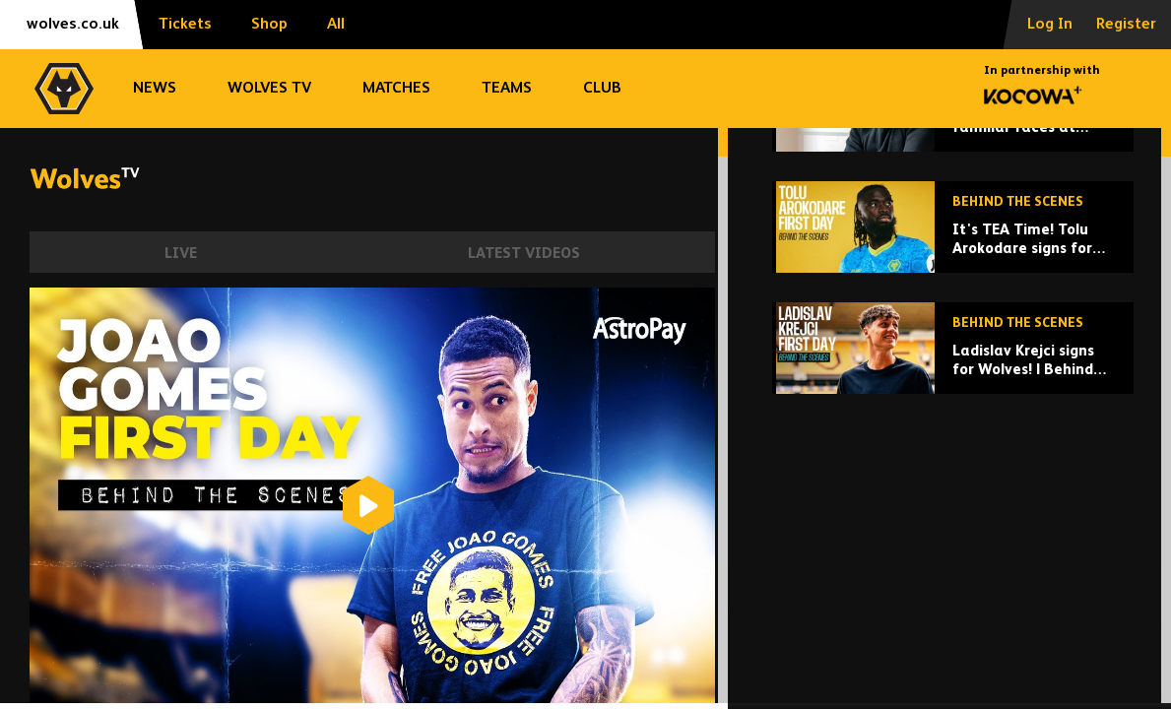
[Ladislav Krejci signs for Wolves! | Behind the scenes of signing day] (953, 502)
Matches (396, 89)
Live (180, 253)
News (154, 89)
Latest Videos (524, 253)
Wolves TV (269, 89)
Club (602, 89)
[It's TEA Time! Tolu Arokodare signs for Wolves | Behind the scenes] (953, 380)
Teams (507, 89)
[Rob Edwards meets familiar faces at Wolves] (953, 259)
